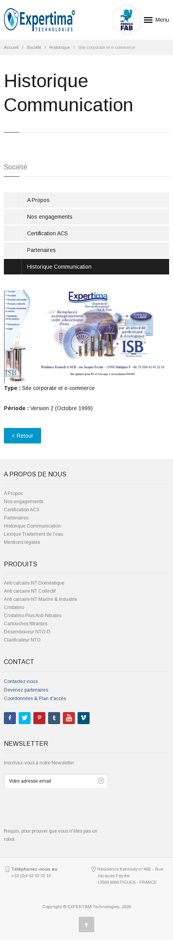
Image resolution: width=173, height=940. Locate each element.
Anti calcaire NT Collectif (29, 591)
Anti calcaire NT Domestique (34, 583)
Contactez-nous (21, 681)
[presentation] (63, 812)
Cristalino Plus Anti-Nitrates (32, 615)
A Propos (38, 200)
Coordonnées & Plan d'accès (35, 698)
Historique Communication (59, 267)
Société (34, 47)
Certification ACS (47, 233)
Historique (59, 47)
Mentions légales (22, 542)
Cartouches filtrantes (25, 623)
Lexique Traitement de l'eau (33, 534)
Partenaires (41, 250)
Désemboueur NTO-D (27, 632)
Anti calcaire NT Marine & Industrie (40, 599)
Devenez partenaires (26, 690)
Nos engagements (50, 217)
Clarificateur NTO (22, 640)
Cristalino (14, 607)
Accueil (11, 47)
